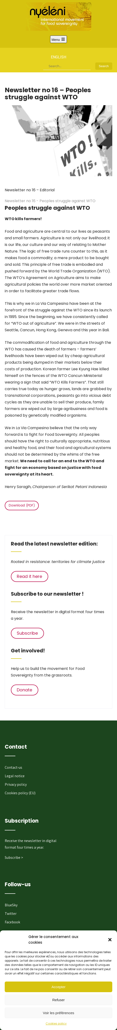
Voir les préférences (58, 1013)
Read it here (29, 576)
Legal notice (15, 775)
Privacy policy (16, 784)
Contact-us (13, 767)
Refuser (58, 1000)
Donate (24, 690)
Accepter (58, 987)
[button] (110, 939)
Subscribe (27, 633)
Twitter (11, 913)
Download (17, 505)
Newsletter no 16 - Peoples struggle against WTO (50, 201)
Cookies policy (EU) (20, 792)
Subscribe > (14, 857)
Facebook (12, 922)
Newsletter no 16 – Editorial (30, 190)
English (58, 57)
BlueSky (11, 905)
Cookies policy (56, 1023)
